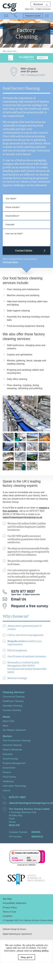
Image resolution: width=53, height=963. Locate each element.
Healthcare (8, 781)
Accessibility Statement (14, 903)
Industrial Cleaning (12, 745)
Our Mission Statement (14, 730)
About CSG (8, 721)
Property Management (14, 763)
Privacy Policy (10, 907)
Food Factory (9, 776)
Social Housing (10, 758)
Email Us (6, 15)
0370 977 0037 (15, 15)
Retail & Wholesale (12, 749)
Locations (7, 916)
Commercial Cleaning (14, 696)
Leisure (6, 790)
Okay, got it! (26, 957)
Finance (7, 772)
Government (9, 767)
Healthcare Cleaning (13, 701)
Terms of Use (9, 911)
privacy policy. (41, 950)
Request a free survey (29, 606)
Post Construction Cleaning (16, 740)
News (5, 725)
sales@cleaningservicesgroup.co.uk (22, 517)
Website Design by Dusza (14, 929)
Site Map (7, 899)
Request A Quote (33, 16)
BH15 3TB (14, 825)
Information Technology (14, 786)
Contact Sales (23, 250)
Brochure (38, 4)
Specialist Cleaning (12, 705)
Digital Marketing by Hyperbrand (17, 934)
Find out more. (11, 262)
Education (8, 754)
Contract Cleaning (12, 710)
